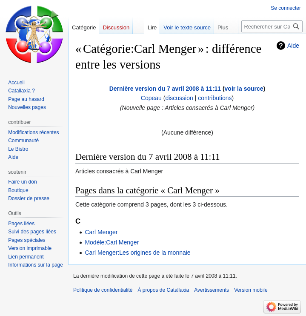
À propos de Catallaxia (163, 290)
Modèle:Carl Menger (112, 242)
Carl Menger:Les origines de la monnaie (137, 252)
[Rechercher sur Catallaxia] (272, 26)
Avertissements (211, 290)
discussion (179, 98)
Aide (293, 45)
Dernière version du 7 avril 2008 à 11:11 (165, 88)
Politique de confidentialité (102, 290)
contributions (215, 98)
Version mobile (251, 290)
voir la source (244, 88)
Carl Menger (101, 232)
